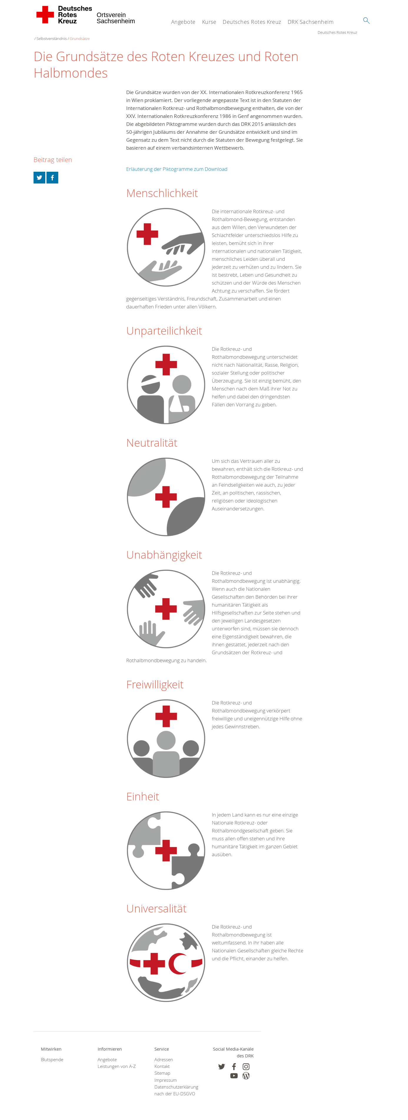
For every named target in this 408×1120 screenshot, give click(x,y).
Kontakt (162, 1060)
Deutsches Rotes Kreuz (252, 21)
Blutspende (52, 1053)
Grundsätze (119, 32)
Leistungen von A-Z (117, 1060)
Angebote (183, 21)
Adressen (163, 1053)
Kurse (209, 21)
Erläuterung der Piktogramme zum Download (176, 163)
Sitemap (162, 1067)
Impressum (165, 1074)
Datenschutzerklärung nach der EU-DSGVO (175, 1084)
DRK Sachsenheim (311, 21)
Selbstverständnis (91, 32)
